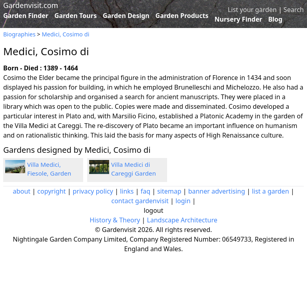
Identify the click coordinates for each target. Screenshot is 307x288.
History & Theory (115, 220)
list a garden (270, 191)
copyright (51, 191)
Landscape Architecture (182, 220)
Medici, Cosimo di (66, 34)
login (183, 200)
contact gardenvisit (139, 200)
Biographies (19, 34)
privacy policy (93, 191)
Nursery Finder (238, 19)
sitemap (169, 191)
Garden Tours (75, 15)
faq (145, 191)
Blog (275, 19)
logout (153, 210)
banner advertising (216, 191)
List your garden (252, 9)
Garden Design (126, 15)
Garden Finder (25, 15)
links (127, 191)
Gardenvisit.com (30, 5)
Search (293, 9)
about (21, 191)
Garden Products (182, 15)
